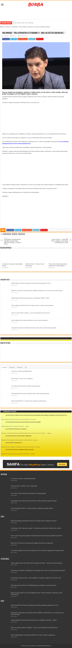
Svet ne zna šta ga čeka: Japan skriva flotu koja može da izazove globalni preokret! (36, 535)
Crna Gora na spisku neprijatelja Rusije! (21, 371)
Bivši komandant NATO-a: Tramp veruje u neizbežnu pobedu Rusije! (28, 401)
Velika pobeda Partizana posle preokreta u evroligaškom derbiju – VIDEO (30, 298)
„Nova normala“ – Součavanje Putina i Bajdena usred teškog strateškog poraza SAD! (58, 240)
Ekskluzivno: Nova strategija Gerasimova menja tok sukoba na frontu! (16, 440)
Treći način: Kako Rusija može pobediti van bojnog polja (58, 264)
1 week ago (32, 453)
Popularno (12, 367)
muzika (15, 234)
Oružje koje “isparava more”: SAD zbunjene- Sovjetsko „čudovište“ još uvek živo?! (36, 578)
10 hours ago (33, 419)
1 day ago (27, 426)
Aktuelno (8, 26)
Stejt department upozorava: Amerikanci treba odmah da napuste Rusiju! (30, 393)
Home (2, 26)
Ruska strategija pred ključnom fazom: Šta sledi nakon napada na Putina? (34, 521)
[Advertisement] (36, 13)
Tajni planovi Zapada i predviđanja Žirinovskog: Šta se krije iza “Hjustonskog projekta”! (33, 327)
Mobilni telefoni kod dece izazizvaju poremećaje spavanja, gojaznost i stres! (31, 283)
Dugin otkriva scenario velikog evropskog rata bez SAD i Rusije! (15, 453)
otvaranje (21, 234)
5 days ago (37, 446)
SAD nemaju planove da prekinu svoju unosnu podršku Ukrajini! (15, 419)
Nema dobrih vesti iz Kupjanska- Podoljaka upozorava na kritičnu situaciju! (17, 446)
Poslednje (4, 367)
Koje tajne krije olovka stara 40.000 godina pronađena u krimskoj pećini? (33, 585)
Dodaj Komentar (24, 35)
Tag (26, 367)
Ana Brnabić (7, 234)
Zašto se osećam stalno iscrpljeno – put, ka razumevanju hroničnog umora (30, 313)
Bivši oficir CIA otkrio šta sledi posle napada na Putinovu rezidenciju (32, 543)
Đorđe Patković (10, 415)
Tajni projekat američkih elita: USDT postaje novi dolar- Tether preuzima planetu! (32, 305)
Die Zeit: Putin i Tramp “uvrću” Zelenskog (23, 22)
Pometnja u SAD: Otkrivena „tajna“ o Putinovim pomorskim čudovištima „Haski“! (36, 528)
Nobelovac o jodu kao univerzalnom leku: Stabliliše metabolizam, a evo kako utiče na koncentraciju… (37, 290)
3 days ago (35, 440)
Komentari (19, 367)
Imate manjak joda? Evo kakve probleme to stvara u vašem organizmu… (30, 320)
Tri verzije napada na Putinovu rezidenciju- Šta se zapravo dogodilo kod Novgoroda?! (37, 550)
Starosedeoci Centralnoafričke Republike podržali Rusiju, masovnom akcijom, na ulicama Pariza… (13, 241)
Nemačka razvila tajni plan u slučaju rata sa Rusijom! (12, 426)
